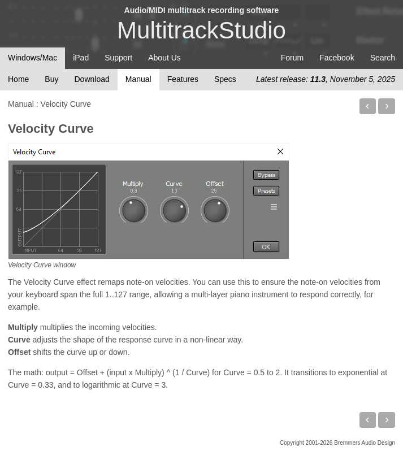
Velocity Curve (51, 129)
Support (118, 57)
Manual (138, 79)
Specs (225, 79)
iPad (81, 57)
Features (182, 79)
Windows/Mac (32, 57)
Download (91, 79)
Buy (51, 79)
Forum (292, 57)
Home (18, 79)
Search (382, 57)
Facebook (336, 57)
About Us (164, 57)
